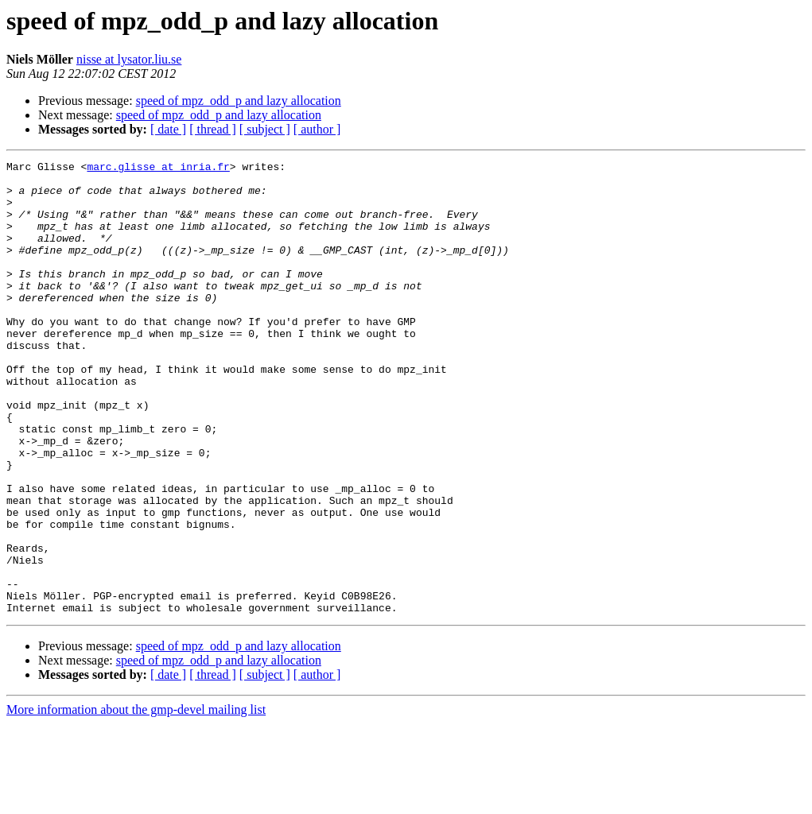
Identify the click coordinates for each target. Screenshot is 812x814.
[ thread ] (212, 129)
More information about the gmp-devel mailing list (136, 800)
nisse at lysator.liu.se (128, 59)
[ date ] (168, 129)
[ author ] (317, 129)
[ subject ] (264, 129)
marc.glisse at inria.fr (158, 168)
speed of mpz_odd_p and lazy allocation (238, 100)
